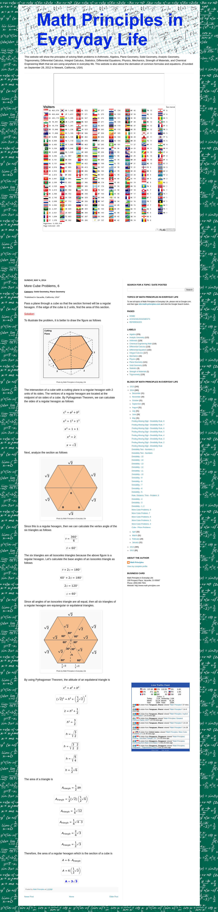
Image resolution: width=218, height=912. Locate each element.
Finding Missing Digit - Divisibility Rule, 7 (148, 425)
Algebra (132, 334)
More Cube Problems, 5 (141, 520)
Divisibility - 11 (137, 471)
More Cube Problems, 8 (141, 510)
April (134, 532)
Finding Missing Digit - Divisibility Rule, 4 (148, 435)
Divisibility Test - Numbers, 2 (143, 449)
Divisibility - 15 (137, 457)
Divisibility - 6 (137, 488)
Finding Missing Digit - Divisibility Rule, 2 (148, 442)
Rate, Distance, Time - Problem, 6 (145, 495)
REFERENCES (135, 322)
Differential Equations (138, 350)
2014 (132, 390)
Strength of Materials (137, 371)
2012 (132, 550)
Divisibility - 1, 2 (138, 506)
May (134, 418)
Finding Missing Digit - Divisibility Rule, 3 (148, 439)
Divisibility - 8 (137, 481)
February (136, 539)
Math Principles (137, 562)
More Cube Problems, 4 (141, 524)
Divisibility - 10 (137, 474)
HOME (132, 316)
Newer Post (29, 897)
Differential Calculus (137, 347)
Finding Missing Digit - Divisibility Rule (147, 446)
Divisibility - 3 (137, 503)
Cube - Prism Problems (141, 527)
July (134, 411)
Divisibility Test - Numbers (142, 453)
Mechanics (133, 356)
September (137, 404)
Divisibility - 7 (137, 485)
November (136, 397)
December (136, 393)
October (135, 400)
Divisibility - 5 (137, 492)
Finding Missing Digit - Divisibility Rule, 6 (148, 428)
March (135, 535)
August (135, 407)
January (135, 542)
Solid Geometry (135, 365)
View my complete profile (137, 566)
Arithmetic (133, 341)
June (134, 414)
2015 (132, 387)
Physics (132, 359)
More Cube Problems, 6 (141, 517)
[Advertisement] (109, 253)
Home (71, 897)
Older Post (113, 897)
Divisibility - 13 (137, 464)
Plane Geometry (136, 362)
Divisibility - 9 (137, 478)
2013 (132, 547)
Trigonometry (134, 374)
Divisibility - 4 (137, 499)
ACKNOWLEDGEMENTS (139, 319)
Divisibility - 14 (137, 460)
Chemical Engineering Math (140, 344)
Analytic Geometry (136, 337)
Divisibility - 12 (137, 467)
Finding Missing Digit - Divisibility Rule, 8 (148, 421)
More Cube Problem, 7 (141, 513)
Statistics (133, 368)
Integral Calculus (136, 353)
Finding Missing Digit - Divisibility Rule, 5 (148, 432)
